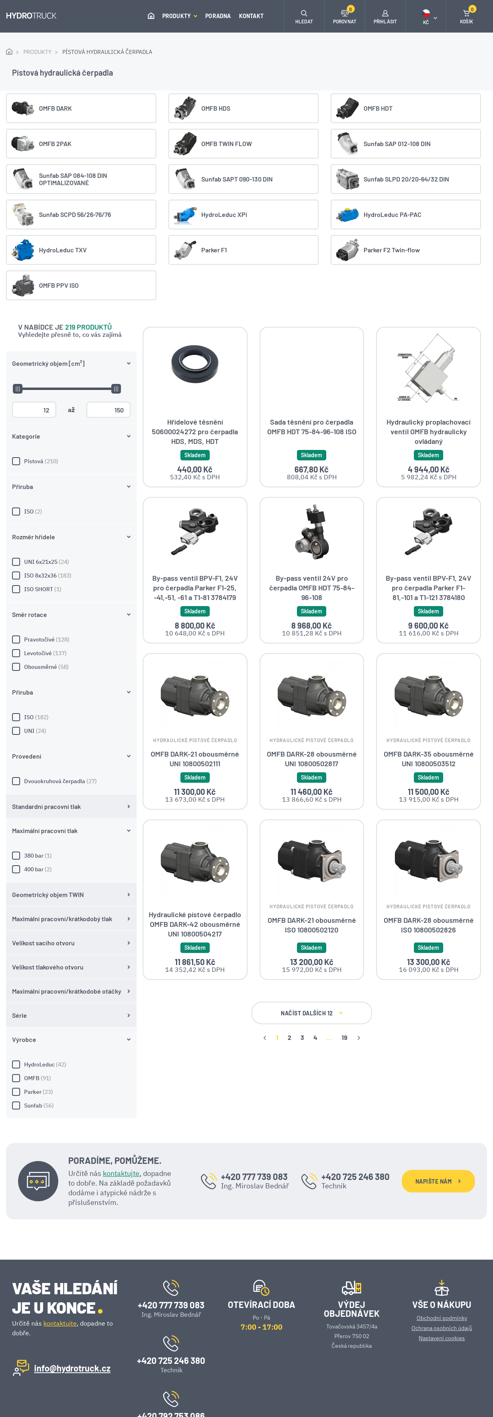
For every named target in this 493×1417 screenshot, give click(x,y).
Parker (71, 873)
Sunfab (71, 887)
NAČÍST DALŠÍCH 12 (247, 1026)
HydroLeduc (71, 846)
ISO (71, 293)
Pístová (71, 242)
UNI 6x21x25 (71, 343)
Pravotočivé (71, 421)
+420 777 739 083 (254, 1115)
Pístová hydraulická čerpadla (107, 52)
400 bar (71, 650)
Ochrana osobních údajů (441, 1267)
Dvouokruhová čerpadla (71, 562)
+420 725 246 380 (355, 1115)
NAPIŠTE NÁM (438, 1120)
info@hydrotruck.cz (72, 1307)
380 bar (71, 637)
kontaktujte (121, 1112)
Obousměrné (71, 448)
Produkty (180, 15)
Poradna (218, 15)
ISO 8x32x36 (71, 357)
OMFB (71, 859)
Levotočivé (71, 434)
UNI (71, 512)
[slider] (17, 170)
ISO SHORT (71, 370)
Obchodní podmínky (442, 1257)
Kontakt (251, 15)
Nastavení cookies (442, 1277)
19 (279, 1050)
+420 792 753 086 (171, 1355)
